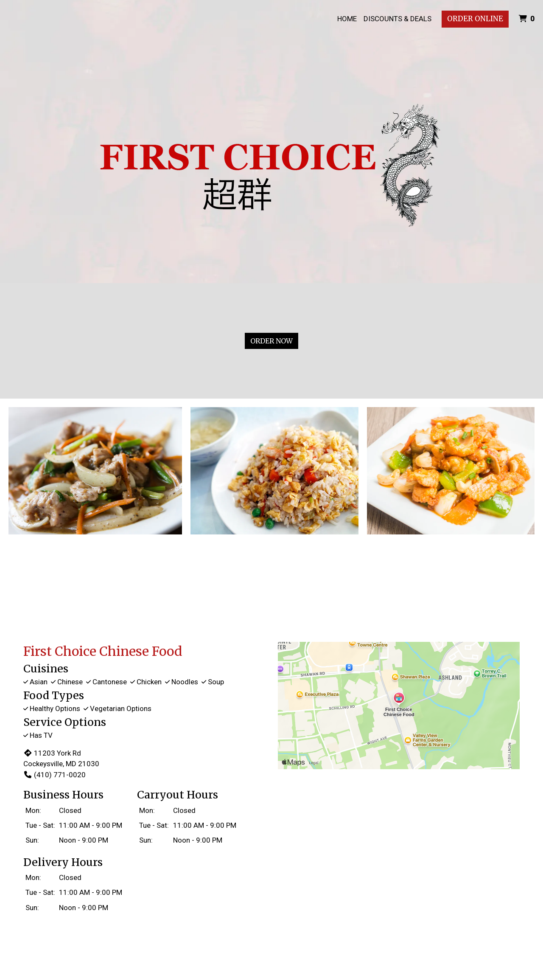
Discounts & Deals (397, 18)
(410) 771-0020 (54, 774)
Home (347, 18)
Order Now (271, 341)
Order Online (475, 18)
